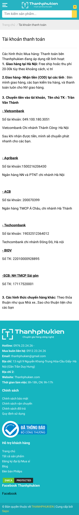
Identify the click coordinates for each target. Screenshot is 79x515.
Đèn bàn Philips (12, 471)
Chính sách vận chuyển (17, 403)
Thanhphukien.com (27, 377)
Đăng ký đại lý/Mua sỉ (16, 461)
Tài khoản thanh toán (23, 39)
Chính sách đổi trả (14, 408)
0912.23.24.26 (36, 351)
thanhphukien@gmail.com (28, 356)
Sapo (5, 511)
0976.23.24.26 (23, 345)
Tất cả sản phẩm (13, 456)
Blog (5, 466)
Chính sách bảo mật (15, 398)
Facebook (9, 493)
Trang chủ (8, 451)
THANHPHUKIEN (42, 506)
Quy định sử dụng (13, 413)
